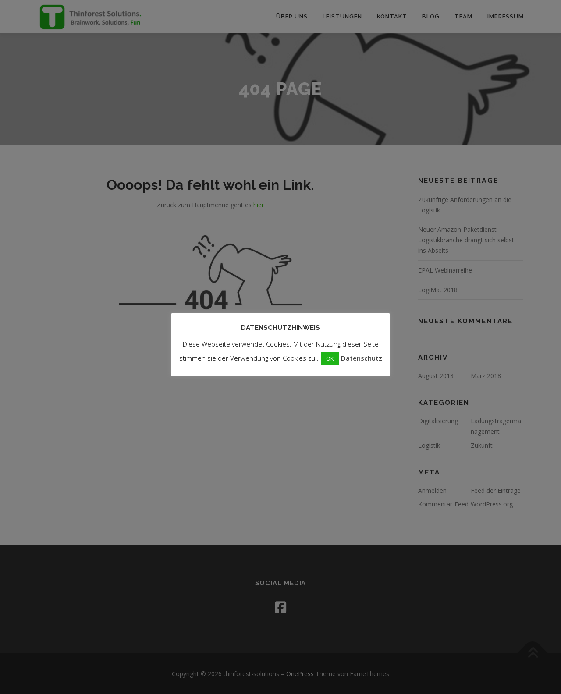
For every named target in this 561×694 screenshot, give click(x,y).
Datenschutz (361, 358)
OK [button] (330, 358)
